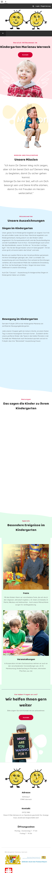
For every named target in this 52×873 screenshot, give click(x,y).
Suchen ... (33, 6)
